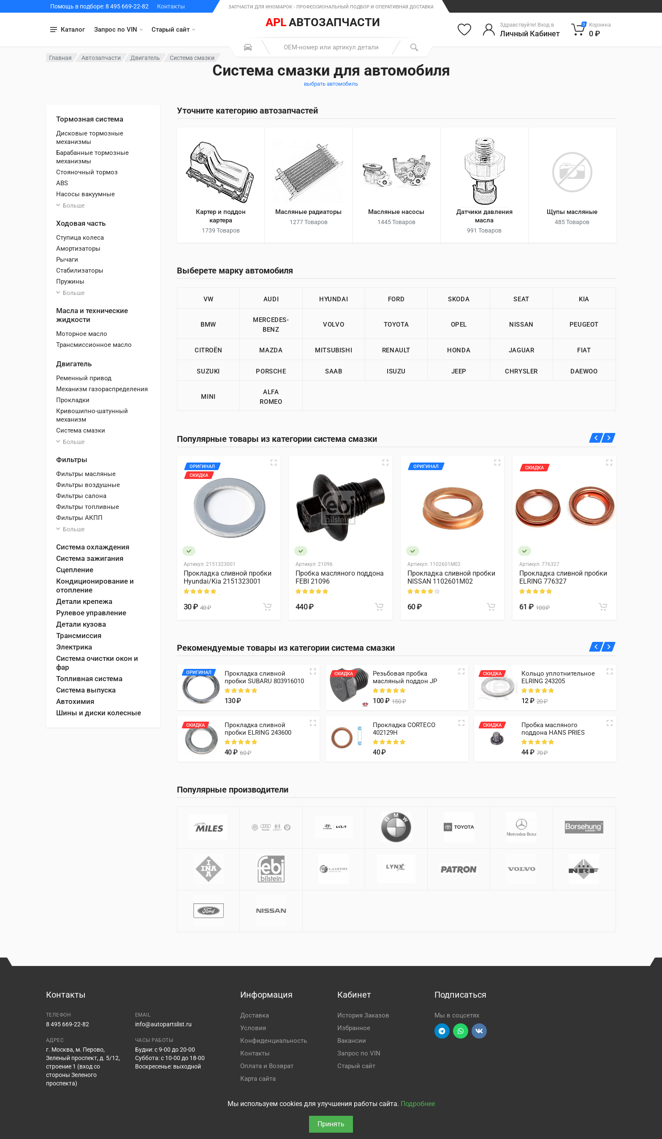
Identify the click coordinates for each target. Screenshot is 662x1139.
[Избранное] (464, 29)
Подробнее (418, 1104)
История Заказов (363, 1015)
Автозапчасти (101, 57)
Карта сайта (258, 1078)
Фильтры (71, 459)
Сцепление (74, 569)
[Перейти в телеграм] (442, 1031)
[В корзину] (267, 606)
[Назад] (596, 438)
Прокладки (73, 400)
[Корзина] (591, 29)
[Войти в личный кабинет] (521, 29)
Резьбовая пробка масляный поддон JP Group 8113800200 (405, 681)
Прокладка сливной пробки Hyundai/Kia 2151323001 (227, 577)
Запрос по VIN (118, 29)
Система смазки (80, 430)
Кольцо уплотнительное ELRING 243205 (558, 677)
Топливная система (89, 678)
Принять (331, 1124)
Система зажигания (89, 558)
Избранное (353, 1028)
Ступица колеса (80, 237)
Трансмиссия (78, 635)
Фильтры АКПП (79, 518)
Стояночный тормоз (87, 172)
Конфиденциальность (273, 1040)
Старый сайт (173, 29)
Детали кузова (81, 624)
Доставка (254, 1015)
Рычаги (67, 259)
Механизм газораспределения (102, 389)
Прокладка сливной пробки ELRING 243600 (258, 728)
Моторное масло (81, 334)
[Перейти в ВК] (479, 1031)
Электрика (74, 647)
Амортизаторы (78, 248)
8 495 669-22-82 (67, 1024)
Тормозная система (89, 119)
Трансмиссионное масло (94, 345)
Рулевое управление (91, 613)
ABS (62, 183)
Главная (60, 57)
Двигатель (145, 57)
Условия (253, 1028)
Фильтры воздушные (88, 485)
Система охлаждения (92, 547)
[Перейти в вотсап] (460, 1031)
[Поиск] (414, 47)
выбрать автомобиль (331, 84)
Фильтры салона (81, 496)
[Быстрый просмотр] (273, 462)
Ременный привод (83, 378)
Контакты (171, 6)
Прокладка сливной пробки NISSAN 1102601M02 (451, 577)
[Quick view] (313, 671)
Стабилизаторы (79, 270)
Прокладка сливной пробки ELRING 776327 (563, 577)
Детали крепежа (84, 601)
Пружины (70, 281)
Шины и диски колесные (98, 713)
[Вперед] (608, 438)
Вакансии (351, 1040)
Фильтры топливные (87, 507)
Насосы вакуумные (85, 194)
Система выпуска (86, 690)
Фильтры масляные (86, 474)
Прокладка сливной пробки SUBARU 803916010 (264, 677)
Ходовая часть (81, 223)
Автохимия (75, 701)
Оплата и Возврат (266, 1066)
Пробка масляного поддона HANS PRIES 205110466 (553, 732)
